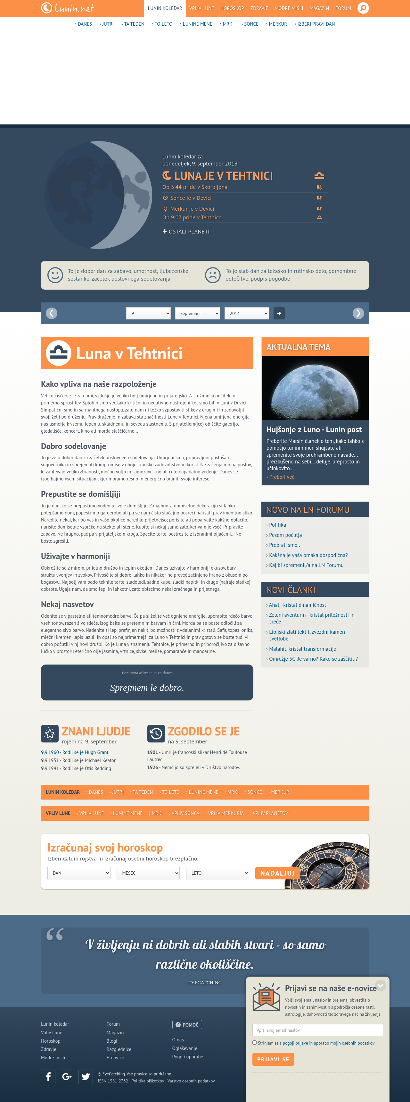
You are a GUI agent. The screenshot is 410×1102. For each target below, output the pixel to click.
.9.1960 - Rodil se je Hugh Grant (75, 752)
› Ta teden (132, 24)
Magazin (319, 8)
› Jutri (107, 24)
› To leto (162, 24)
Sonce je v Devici (245, 197)
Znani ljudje (96, 731)
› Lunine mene (196, 24)
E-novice (115, 1058)
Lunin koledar (165, 8)
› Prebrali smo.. (283, 545)
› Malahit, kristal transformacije (301, 649)
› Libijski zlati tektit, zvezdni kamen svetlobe (305, 635)
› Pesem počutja (284, 535)
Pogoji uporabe (187, 1057)
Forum (343, 8)
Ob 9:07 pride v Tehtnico (245, 217)
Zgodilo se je (204, 731)
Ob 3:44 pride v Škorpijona (245, 186)
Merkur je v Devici (245, 208)
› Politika (276, 524)
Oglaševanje (184, 1048)
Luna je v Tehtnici (245, 175)
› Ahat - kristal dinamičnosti (297, 605)
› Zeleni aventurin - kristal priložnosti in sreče (310, 618)
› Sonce (250, 24)
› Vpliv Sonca (184, 813)
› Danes (83, 24)
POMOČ (191, 1025)
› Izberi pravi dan (315, 24)
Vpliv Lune (201, 8)
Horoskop (232, 8)
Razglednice (119, 1049)
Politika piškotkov (148, 1081)
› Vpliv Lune (90, 813)
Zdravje (259, 8)
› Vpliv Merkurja (225, 813)
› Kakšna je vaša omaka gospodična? (307, 555)
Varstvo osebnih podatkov (191, 1081)
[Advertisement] (205, 79)
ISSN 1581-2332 (113, 1081)
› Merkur (276, 24)
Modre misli (289, 8)
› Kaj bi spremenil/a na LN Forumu (305, 565)
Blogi (112, 1041)
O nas (178, 1040)
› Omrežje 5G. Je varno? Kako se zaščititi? (312, 659)
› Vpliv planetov (269, 813)
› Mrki (227, 24)
